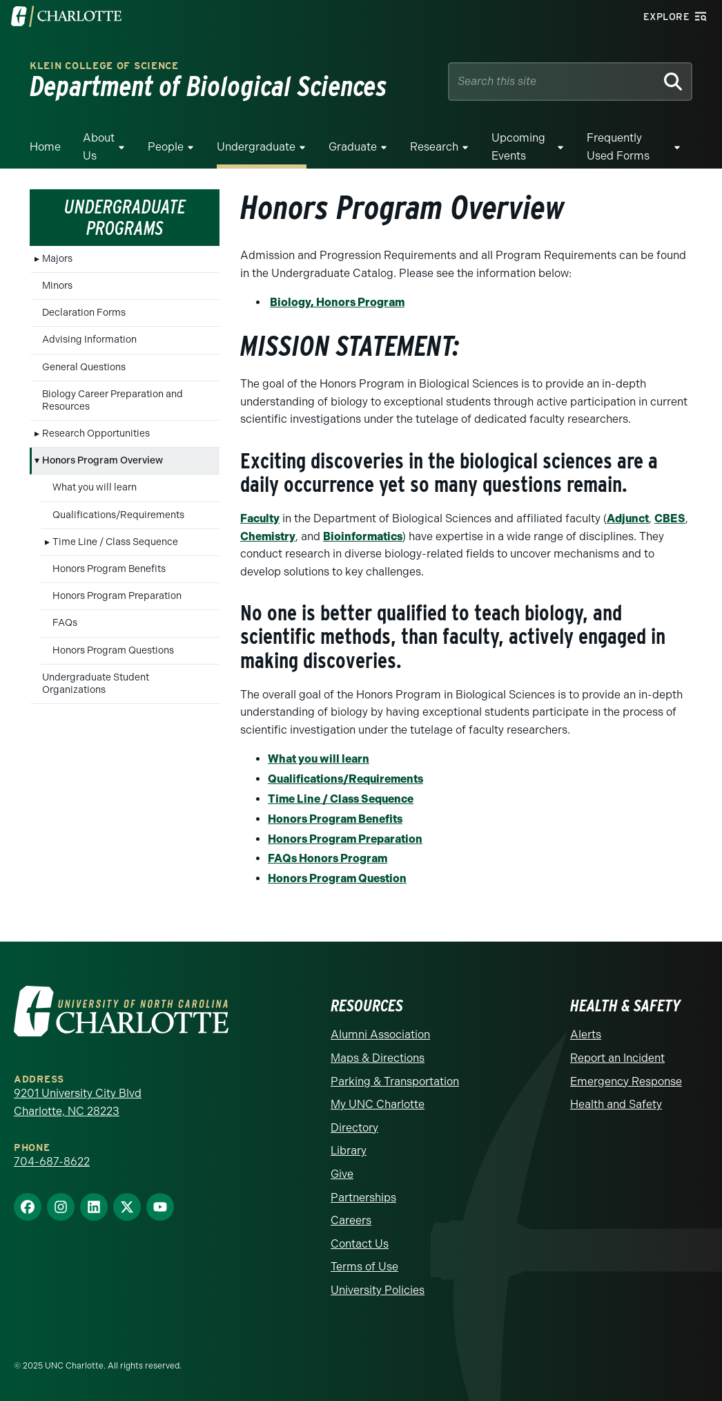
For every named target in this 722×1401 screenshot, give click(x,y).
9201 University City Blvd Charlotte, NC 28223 (78, 1102)
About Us (99, 146)
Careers (351, 1220)
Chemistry (267, 536)
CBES (669, 518)
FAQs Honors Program (327, 858)
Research (434, 146)
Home (45, 146)
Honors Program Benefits (109, 569)
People (166, 146)
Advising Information (89, 339)
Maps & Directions (378, 1058)
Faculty (260, 518)
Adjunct (628, 518)
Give (342, 1174)
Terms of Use (364, 1266)
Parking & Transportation (395, 1081)
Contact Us (360, 1243)
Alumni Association (380, 1034)
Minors (57, 286)
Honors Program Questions (113, 650)
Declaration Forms (84, 312)
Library (349, 1150)
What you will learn (94, 487)
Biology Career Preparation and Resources (112, 400)
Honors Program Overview (102, 460)
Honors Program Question (337, 878)
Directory (354, 1127)
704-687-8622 (52, 1161)
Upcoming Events (518, 146)
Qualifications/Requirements (118, 515)
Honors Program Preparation (117, 596)
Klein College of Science (104, 66)
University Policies (378, 1290)
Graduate (353, 146)
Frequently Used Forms (618, 146)
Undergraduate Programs (125, 217)
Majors (57, 259)
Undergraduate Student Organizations (95, 683)
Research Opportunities (96, 433)
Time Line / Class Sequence (115, 542)
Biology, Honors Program (337, 302)
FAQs (64, 623)
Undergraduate (256, 146)
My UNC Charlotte (378, 1104)
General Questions (84, 367)
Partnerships (363, 1197)
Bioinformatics (362, 536)
